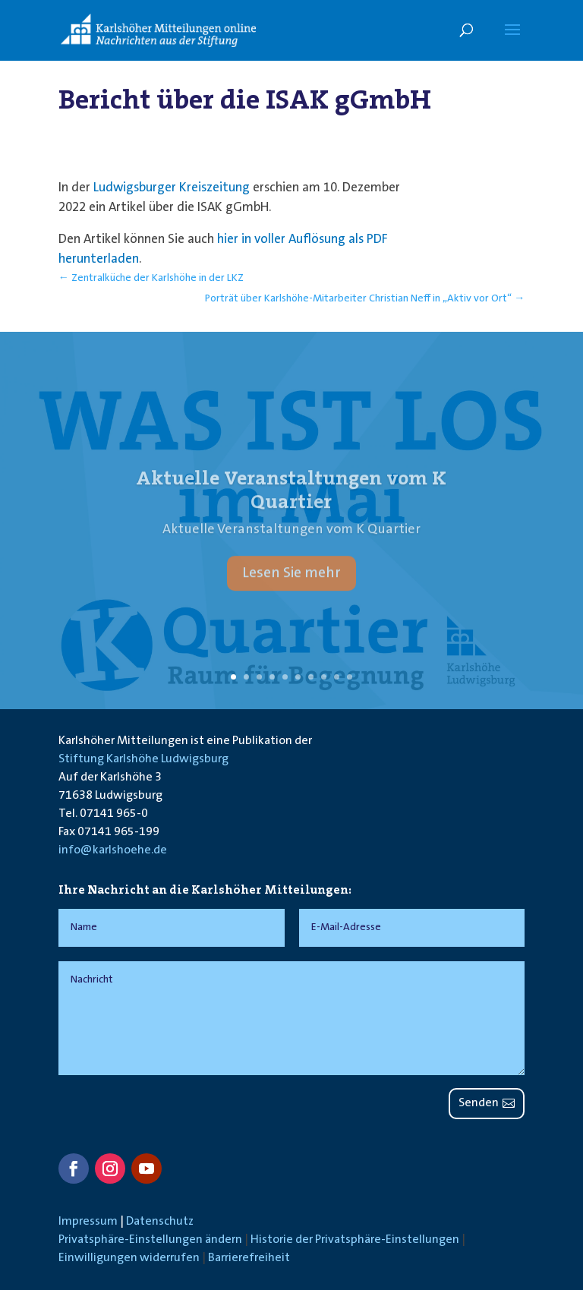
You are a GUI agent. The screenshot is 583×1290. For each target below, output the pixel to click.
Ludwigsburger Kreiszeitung (171, 187)
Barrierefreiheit (249, 1258)
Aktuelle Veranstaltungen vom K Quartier (291, 502)
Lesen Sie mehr (291, 585)
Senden (479, 1103)
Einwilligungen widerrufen (129, 1258)
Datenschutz (160, 1222)
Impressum (88, 1222)
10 (349, 677)
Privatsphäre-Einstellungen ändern (150, 1240)
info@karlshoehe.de (112, 850)
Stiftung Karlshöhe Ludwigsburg (143, 759)
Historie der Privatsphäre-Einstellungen (355, 1240)
